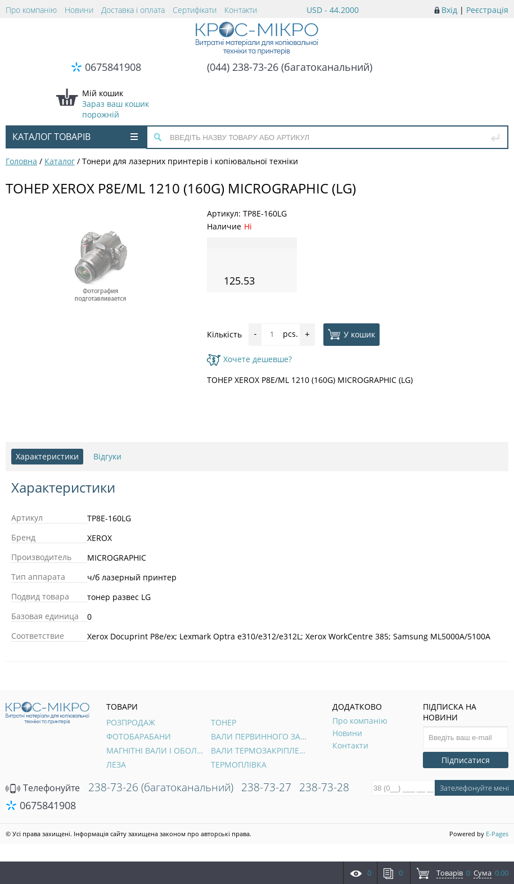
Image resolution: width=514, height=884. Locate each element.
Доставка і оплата (133, 9)
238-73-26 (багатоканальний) (160, 787)
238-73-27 (266, 787)
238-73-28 (324, 787)
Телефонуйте (43, 788)
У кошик (351, 334)
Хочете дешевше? (249, 359)
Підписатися (465, 760)
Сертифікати (195, 9)
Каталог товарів (75, 136)
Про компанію (31, 9)
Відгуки (107, 456)
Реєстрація (487, 9)
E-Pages (497, 833)
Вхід (449, 9)
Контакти (240, 9)
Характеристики (47, 456)
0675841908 (113, 67)
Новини (79, 9)
